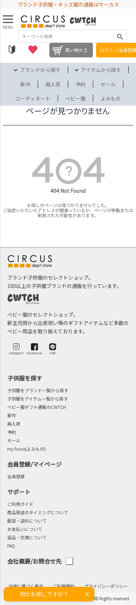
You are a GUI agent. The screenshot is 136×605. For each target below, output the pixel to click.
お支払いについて (24, 529)
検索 (120, 36)
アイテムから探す (101, 69)
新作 (25, 84)
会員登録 (16, 476)
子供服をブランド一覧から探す (37, 390)
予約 (80, 84)
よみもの (110, 98)
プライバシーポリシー (106, 586)
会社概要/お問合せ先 (40, 561)
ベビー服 (75, 98)
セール (108, 84)
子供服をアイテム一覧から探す (37, 398)
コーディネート (32, 98)
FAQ (11, 546)
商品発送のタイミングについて (37, 512)
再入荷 (53, 84)
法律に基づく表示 (25, 586)
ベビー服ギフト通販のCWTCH (36, 407)
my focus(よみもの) (26, 449)
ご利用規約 (63, 586)
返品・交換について (26, 537)
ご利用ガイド (20, 504)
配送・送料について (26, 520)
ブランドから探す (40, 69)
